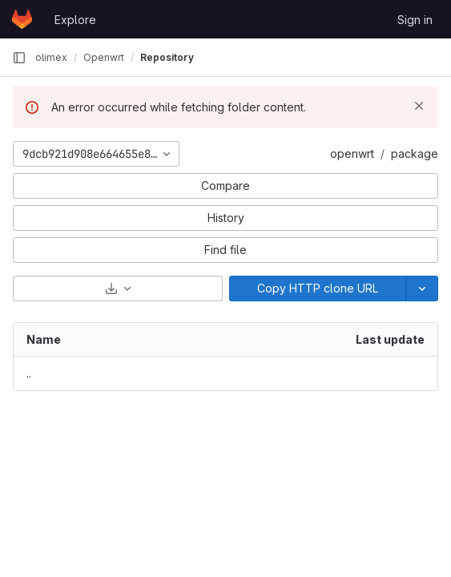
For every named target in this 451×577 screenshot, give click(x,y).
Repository (167, 57)
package (414, 153)
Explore (75, 19)
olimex (51, 57)
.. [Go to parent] (28, 373)
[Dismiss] (419, 105)
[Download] (118, 288)
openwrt (352, 153)
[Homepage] (22, 19)
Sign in (415, 19)
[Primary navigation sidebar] (19, 58)
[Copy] (318, 288)
